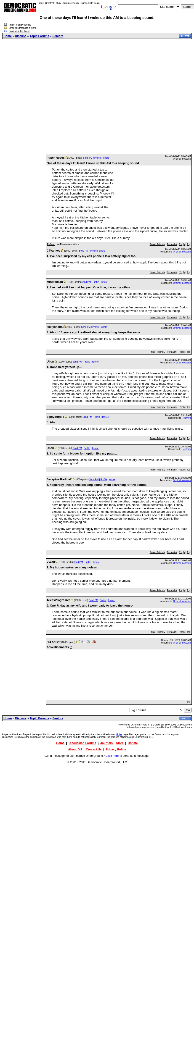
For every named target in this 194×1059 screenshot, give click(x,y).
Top (188, 244)
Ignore (106, 158)
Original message (182, 251)
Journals (66, 3)
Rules (119, 734)
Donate (133, 743)
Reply (182, 244)
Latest (41, 3)
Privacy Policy (116, 749)
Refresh (51, 244)
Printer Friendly (157, 244)
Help (90, 3)
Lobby (58, 3)
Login (96, 3)
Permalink (172, 244)
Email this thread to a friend (23, 28)
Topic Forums (39, 36)
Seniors (57, 36)
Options (83, 3)
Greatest (49, 3)
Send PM (88, 158)
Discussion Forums (82, 743)
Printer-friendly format (20, 25)
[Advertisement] (95, 96)
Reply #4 (186, 418)
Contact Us (94, 749)
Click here (112, 755)
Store (120, 743)
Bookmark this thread (19, 31)
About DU (75, 749)
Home (7, 36)
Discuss (21, 36)
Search (75, 3)
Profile (97, 158)
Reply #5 (186, 449)
